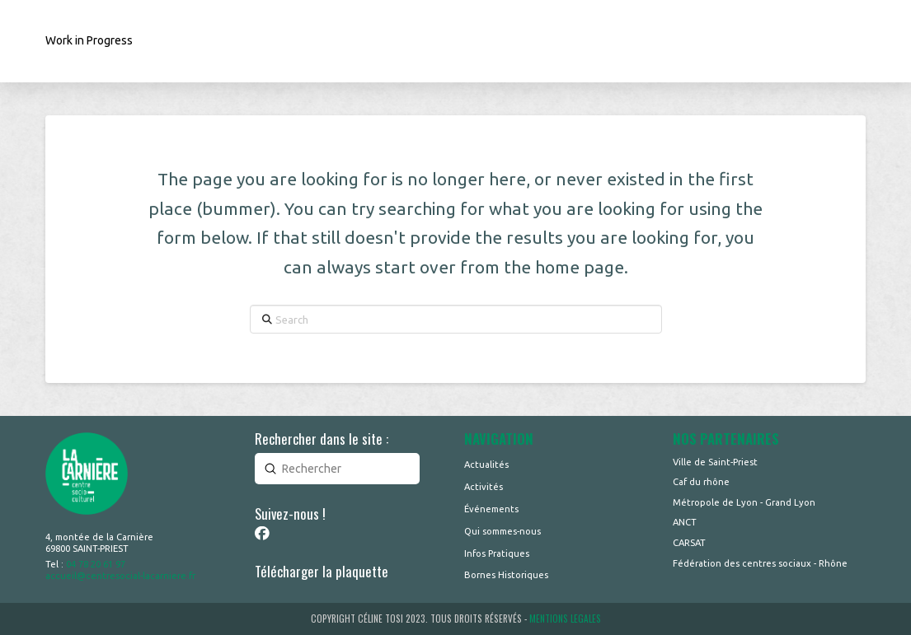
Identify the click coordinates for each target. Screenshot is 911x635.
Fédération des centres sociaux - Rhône (760, 563)
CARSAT (689, 543)
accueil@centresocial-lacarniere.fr (120, 576)
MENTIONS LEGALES (565, 618)
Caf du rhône (701, 482)
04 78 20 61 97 (95, 564)
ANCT (685, 522)
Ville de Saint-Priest (715, 462)
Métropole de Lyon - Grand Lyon (744, 502)
